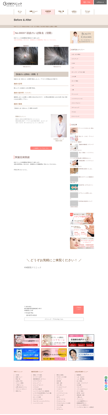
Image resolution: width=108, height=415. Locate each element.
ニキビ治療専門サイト (82, 401)
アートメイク (75, 94)
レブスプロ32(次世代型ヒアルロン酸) (42, 393)
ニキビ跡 (74, 76)
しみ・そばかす (80, 377)
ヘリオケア (59, 389)
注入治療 (79, 385)
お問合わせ (100, 2)
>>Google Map (28, 313)
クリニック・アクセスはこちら (54, 319)
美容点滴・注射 (80, 395)
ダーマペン (59, 379)
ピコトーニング (75, 116)
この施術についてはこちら (41, 148)
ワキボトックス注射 (61, 377)
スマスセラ (36, 387)
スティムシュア (75, 107)
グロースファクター (38, 399)
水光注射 (59, 381)
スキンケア (79, 387)
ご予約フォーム (19, 385)
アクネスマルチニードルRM (63, 403)
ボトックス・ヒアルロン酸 (78, 72)
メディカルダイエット (82, 389)
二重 (73, 89)
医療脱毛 (79, 375)
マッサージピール (61, 399)
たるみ (73, 63)
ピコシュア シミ (37, 383)
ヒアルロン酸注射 (37, 389)
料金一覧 (18, 379)
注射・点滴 (59, 383)
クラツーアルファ (76, 103)
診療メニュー (19, 377)
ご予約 (88, 2)
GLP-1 (58, 397)
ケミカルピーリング (61, 387)
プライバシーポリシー (21, 389)
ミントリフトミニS (38, 403)
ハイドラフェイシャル (77, 98)
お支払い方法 (19, 381)
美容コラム (18, 391)
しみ (73, 85)
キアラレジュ (60, 409)
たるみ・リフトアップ (82, 383)
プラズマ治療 (60, 405)
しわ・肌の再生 (80, 379)
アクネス (74, 112)
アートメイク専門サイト (83, 405)
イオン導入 (59, 385)
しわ (73, 67)
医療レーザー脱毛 (37, 375)
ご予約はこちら (78, 308)
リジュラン (59, 407)
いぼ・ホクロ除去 (76, 54)
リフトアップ (75, 58)
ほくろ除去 (79, 381)
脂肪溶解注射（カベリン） (39, 379)
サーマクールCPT (37, 377)
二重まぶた (79, 397)
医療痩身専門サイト (81, 403)
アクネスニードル (61, 401)
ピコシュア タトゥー (38, 385)
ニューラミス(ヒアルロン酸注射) (41, 391)
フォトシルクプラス (38, 395)
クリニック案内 (19, 383)
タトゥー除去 (75, 81)
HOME (17, 375)
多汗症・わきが (80, 393)
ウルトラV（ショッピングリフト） (41, 401)
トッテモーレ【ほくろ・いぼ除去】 (85, 407)
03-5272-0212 (31, 315)
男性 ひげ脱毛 (60, 375)
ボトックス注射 (37, 397)
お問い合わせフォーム (21, 387)
